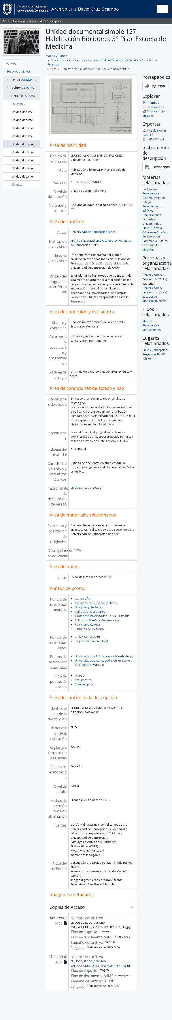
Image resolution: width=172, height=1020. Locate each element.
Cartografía (82, 599)
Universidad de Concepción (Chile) (93, 232)
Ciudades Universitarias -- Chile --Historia (102, 616)
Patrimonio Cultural (87, 624)
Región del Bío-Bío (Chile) (91, 641)
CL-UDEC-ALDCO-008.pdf (86, 488)
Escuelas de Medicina (89, 629)
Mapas (79, 675)
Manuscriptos (84, 684)
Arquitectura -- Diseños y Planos (96, 603)
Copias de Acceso (67, 907)
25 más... (17, 184)
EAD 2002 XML (153, 139)
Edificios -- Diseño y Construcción (97, 620)
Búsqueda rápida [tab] (18, 71)
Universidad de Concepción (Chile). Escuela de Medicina (155, 294)
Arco (54, 69)
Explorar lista (153, 107)
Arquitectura (83, 680)
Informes (150, 103)
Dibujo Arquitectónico (89, 607)
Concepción (92, 637)
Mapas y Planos (56, 56)
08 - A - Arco (27, 96)
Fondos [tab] (11, 63)
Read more (77, 301)
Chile (78, 637)
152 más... (18, 104)
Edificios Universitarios (90, 612)
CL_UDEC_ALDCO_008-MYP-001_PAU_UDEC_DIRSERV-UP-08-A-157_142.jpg (100, 963)
